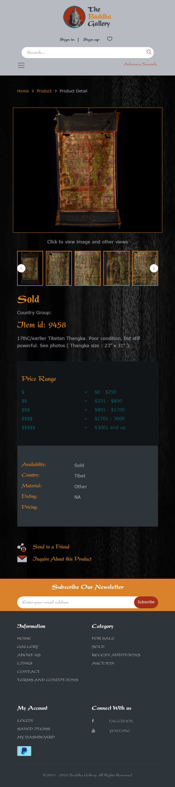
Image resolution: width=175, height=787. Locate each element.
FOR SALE (103, 639)
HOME (24, 639)
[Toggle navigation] (21, 65)
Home (23, 91)
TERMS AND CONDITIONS (47, 680)
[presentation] (21, 268)
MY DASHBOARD (36, 738)
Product (44, 91)
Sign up (91, 40)
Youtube (111, 731)
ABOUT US (29, 656)
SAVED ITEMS (33, 729)
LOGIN (25, 721)
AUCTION (103, 664)
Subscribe (146, 602)
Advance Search (140, 65)
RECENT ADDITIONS (116, 656)
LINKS (24, 664)
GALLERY (27, 647)
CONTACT (28, 672)
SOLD (98, 647)
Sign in (67, 40)
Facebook (112, 721)
